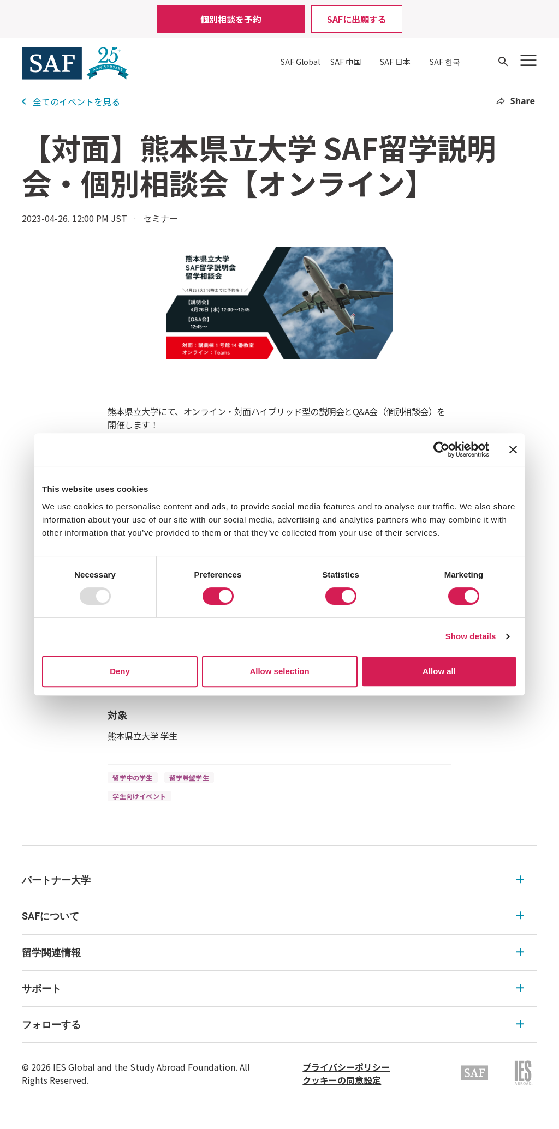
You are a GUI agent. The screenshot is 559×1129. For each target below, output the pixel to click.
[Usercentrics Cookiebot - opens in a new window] (441, 449)
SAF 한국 (445, 61)
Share (515, 101)
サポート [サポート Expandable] (273, 988)
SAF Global (300, 61)
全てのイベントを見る (71, 101)
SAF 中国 (345, 61)
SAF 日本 (395, 61)
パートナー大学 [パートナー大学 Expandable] (273, 880)
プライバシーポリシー (346, 1066)
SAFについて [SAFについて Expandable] (273, 916)
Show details (470, 636)
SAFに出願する (356, 19)
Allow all (439, 671)
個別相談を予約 (230, 19)
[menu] (279, 952)
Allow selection (279, 671)
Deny (120, 671)
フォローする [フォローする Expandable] (273, 1024)
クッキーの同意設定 (341, 1079)
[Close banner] (513, 449)
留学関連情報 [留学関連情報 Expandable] (273, 952)
